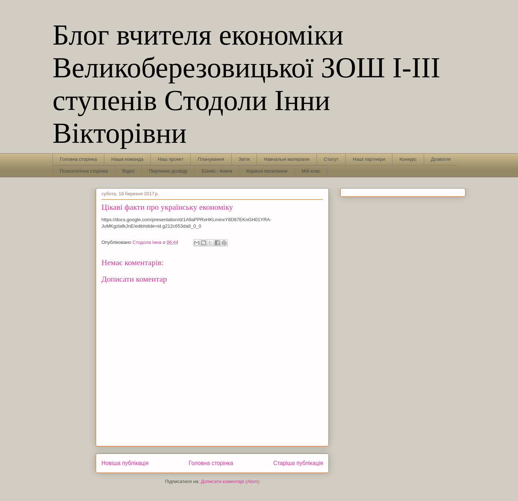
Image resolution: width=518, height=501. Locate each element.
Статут (331, 159)
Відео (128, 171)
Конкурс (408, 159)
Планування (211, 159)
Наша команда (128, 159)
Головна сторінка (78, 159)
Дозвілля (440, 159)
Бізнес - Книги (217, 171)
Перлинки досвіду (168, 171)
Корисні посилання (266, 171)
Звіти (244, 159)
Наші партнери (369, 159)
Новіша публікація (125, 463)
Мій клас (311, 171)
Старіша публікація (298, 463)
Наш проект (170, 159)
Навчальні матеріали (286, 159)
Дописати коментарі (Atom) (230, 481)
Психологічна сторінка (84, 171)
